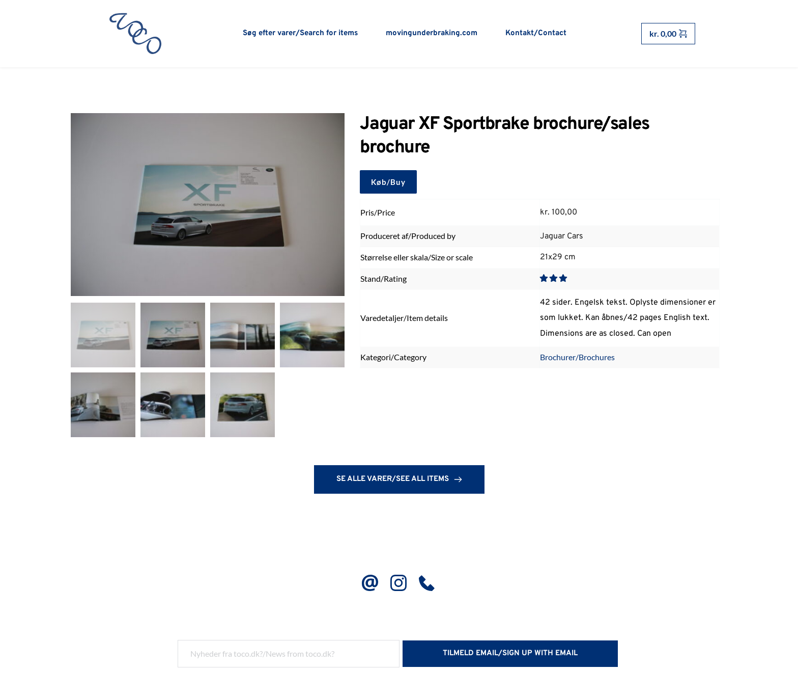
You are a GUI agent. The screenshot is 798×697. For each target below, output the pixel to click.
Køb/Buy (388, 182)
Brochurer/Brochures (577, 358)
